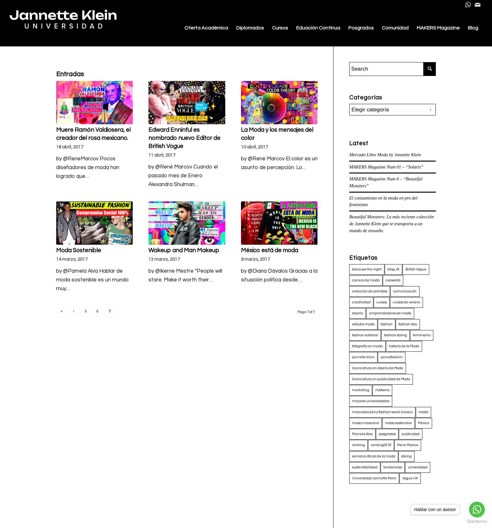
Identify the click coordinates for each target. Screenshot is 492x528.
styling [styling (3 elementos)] (406, 456)
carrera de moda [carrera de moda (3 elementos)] (366, 280)
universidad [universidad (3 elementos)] (417, 467)
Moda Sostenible (78, 250)
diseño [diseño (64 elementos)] (357, 313)
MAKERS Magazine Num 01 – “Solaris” (386, 166)
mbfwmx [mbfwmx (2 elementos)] (382, 390)
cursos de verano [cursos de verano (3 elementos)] (406, 302)
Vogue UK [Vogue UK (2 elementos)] (410, 478)
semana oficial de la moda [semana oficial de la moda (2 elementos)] (373, 456)
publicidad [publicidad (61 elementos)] (411, 434)
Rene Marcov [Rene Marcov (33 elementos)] (407, 445)
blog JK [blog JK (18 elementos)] (393, 269)
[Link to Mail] (477, 4)
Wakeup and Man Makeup (183, 250)
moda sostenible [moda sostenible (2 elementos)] (398, 423)
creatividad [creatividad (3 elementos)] (361, 302)
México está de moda (269, 250)
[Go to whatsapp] (477, 509)
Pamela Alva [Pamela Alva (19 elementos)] (362, 434)
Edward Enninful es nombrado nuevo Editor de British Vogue (184, 138)
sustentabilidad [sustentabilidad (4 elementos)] (364, 467)
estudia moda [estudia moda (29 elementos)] (363, 324)
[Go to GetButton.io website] (477, 522)
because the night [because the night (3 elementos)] (367, 269)
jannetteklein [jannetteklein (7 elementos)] (392, 357)
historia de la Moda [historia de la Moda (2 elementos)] (404, 346)
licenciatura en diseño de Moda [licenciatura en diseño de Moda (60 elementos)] (377, 368)
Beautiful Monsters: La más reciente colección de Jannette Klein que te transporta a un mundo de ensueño (391, 223)
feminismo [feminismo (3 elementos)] (421, 335)
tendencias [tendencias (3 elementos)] (392, 467)
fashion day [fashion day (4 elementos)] (407, 324)
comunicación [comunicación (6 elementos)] (405, 291)
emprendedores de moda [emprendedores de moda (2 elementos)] (390, 313)
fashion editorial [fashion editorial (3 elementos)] (365, 335)
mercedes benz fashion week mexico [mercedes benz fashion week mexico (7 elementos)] (382, 412)
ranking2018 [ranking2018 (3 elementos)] (381, 445)
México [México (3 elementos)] (423, 423)
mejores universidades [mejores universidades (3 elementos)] (370, 401)
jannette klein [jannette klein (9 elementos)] (363, 357)
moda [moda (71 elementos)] (423, 412)
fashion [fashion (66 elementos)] (387, 324)
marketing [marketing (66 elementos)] (360, 390)
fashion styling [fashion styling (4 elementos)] (395, 335)
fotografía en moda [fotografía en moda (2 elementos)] (367, 346)
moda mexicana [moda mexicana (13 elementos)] (365, 423)
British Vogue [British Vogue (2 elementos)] (415, 269)
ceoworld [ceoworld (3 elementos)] (393, 280)
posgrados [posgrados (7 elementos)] (387, 434)
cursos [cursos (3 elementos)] (382, 302)
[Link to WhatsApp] (468, 4)
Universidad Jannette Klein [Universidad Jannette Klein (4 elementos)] (374, 478)
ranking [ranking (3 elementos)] (358, 445)
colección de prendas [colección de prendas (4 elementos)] (369, 291)
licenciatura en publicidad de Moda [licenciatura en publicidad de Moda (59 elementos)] (381, 379)
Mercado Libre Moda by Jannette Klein (385, 154)
